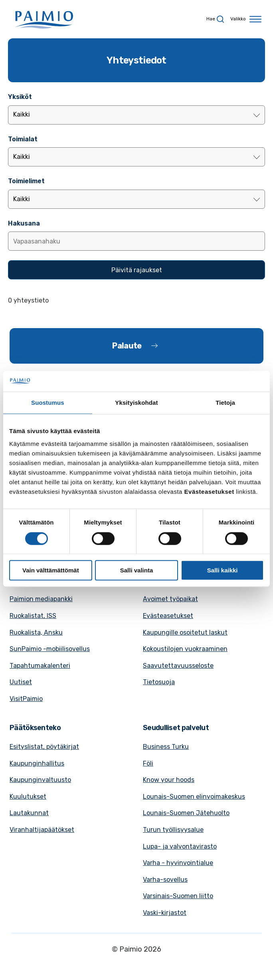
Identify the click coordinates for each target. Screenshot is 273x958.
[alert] (136, 300)
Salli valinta (136, 570)
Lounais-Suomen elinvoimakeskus (194, 796)
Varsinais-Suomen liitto (178, 896)
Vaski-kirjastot (164, 912)
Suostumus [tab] (47, 403)
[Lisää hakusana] (136, 241)
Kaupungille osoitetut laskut (185, 632)
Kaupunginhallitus (37, 763)
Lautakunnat (29, 813)
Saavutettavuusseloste (178, 665)
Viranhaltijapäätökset (42, 829)
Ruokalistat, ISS (33, 616)
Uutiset (21, 682)
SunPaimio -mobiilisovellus (50, 649)
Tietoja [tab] (225, 403)
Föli (148, 763)
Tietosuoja (159, 682)
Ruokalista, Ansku (36, 632)
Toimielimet (26, 181)
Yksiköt (20, 97)
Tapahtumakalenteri (40, 665)
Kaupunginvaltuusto (40, 780)
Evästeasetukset (168, 616)
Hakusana (24, 223)
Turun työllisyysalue (173, 829)
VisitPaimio (26, 699)
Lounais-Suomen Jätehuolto (186, 813)
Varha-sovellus (165, 879)
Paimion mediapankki (41, 599)
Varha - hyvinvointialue (178, 863)
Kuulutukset (28, 796)
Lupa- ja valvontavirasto (180, 846)
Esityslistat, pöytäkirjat (44, 746)
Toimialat (23, 139)
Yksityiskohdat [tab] (136, 403)
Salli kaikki (222, 570)
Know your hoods (168, 780)
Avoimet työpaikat (170, 599)
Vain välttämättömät (50, 570)
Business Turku (166, 746)
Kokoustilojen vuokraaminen (185, 649)
